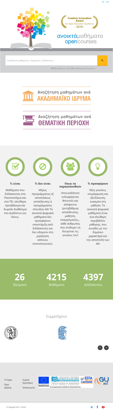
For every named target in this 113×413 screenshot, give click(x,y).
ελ (103, 1)
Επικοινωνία (29, 387)
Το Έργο (8, 379)
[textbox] (51, 60)
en (107, 1)
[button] (102, 60)
